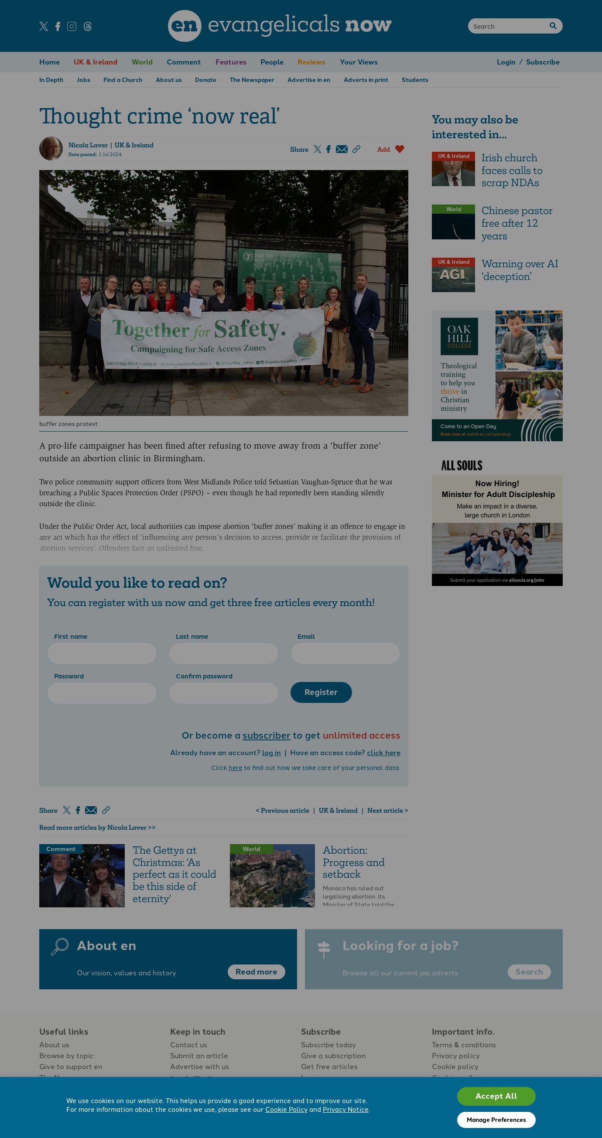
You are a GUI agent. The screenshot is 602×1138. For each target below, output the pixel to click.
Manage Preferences (496, 1119)
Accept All (496, 1096)
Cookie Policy (286, 1110)
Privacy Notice (346, 1110)
